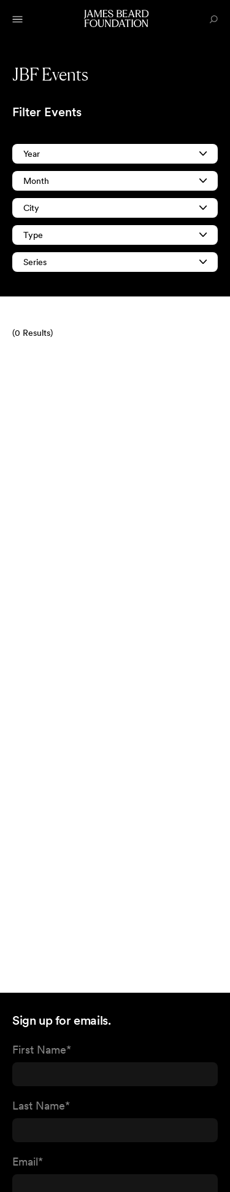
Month (115, 181)
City (115, 208)
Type (115, 235)
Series (115, 262)
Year (115, 154)
